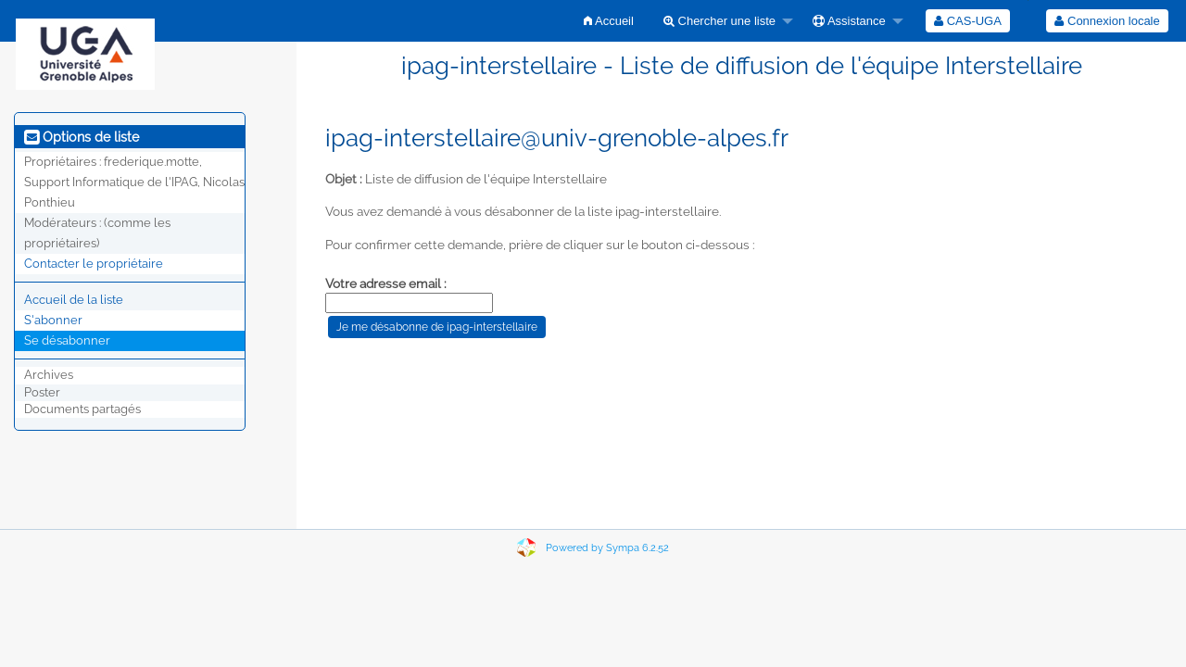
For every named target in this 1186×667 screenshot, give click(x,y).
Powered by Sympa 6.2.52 (607, 548)
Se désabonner (67, 340)
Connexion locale (1106, 21)
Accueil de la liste (73, 300)
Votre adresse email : (386, 283)
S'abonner (53, 320)
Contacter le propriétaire (93, 264)
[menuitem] (609, 21)
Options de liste (81, 137)
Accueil (609, 21)
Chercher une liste (719, 21)
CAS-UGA (968, 21)
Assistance (849, 21)
